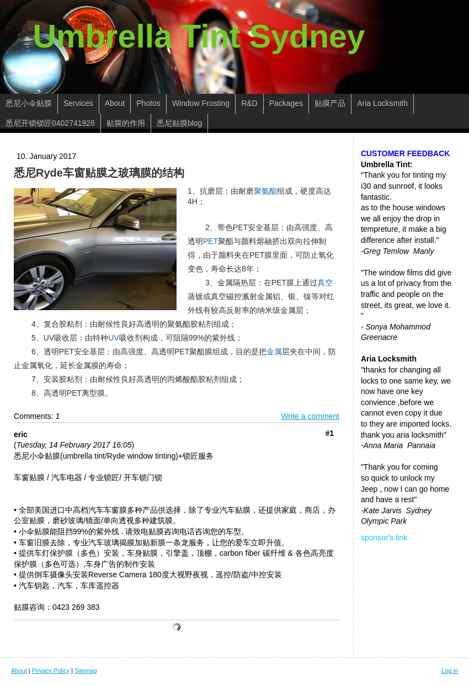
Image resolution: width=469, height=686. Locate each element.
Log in (449, 670)
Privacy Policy (51, 670)
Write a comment (310, 416)
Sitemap (85, 670)
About (19, 670)
